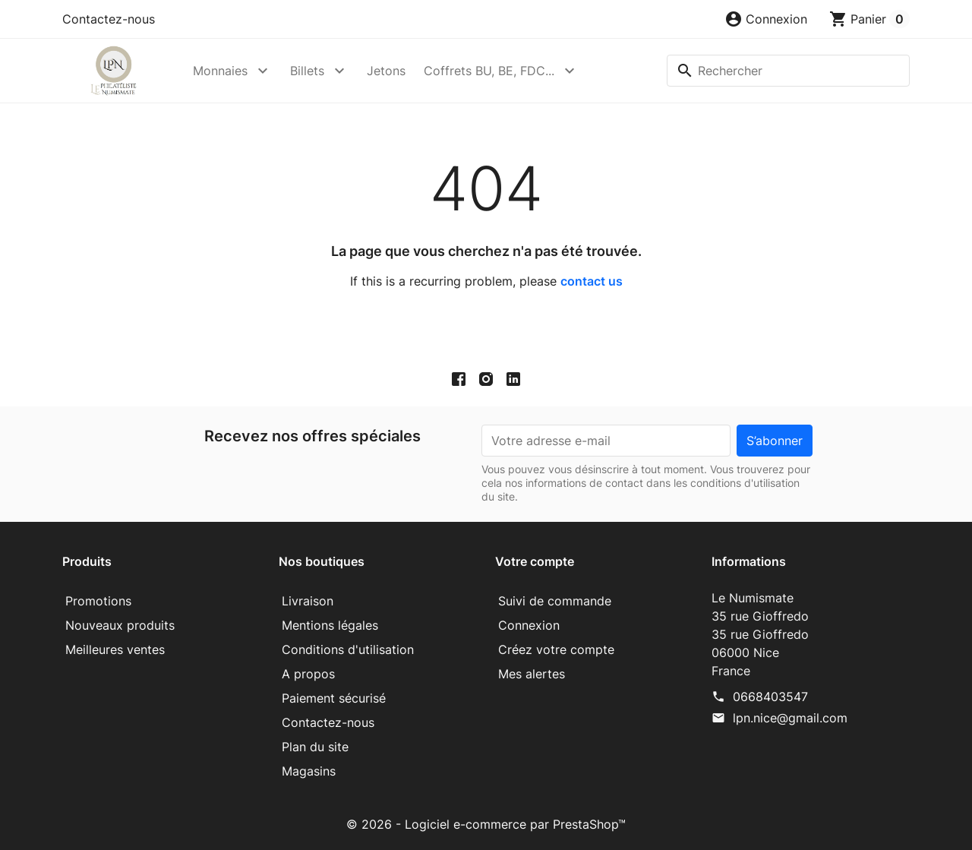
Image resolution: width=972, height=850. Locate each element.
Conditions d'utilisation (348, 649)
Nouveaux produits (120, 625)
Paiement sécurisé (334, 698)
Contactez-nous (108, 19)
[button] (766, 19)
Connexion (529, 625)
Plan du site (315, 746)
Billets (307, 70)
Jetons (386, 70)
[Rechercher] (788, 71)
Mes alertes (531, 673)
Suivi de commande (554, 600)
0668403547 (770, 696)
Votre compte (534, 561)
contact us (591, 281)
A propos (308, 673)
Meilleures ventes (115, 649)
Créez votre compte (556, 649)
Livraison (307, 600)
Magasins (309, 771)
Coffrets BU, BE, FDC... (489, 70)
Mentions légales (330, 625)
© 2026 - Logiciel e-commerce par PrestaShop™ (486, 824)
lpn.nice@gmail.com (790, 717)
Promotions (98, 600)
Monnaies (220, 70)
